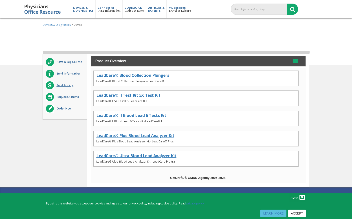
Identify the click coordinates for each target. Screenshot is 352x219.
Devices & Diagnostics (57, 25)
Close (297, 197)
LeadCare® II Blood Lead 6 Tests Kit (131, 115)
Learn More (273, 213)
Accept (297, 213)
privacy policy (195, 203)
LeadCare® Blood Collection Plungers (132, 75)
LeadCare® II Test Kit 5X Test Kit (128, 95)
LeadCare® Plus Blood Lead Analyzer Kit (135, 135)
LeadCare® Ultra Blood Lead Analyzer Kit (136, 156)
